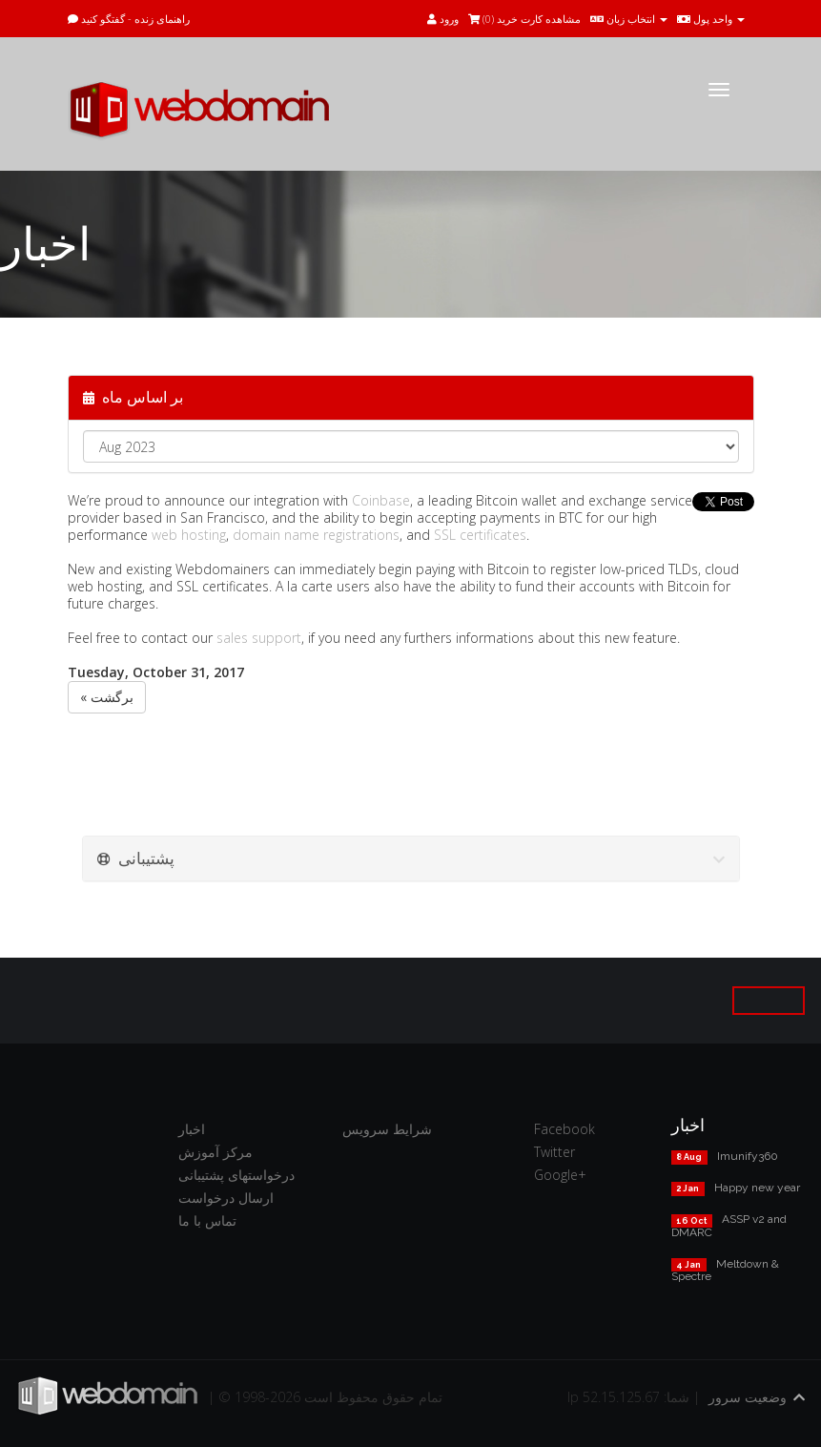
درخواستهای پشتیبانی (236, 1175)
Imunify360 (747, 1156)
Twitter (554, 1152)
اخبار (191, 1129)
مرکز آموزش (215, 1152)
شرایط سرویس (387, 1129)
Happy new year (757, 1187)
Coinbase (381, 500)
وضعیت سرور (747, 1397)
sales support (258, 638)
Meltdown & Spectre (725, 1270)
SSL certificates (480, 535)
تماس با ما (207, 1220)
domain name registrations (316, 535)
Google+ (560, 1175)
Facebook (564, 1129)
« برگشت (106, 697)
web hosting (189, 535)
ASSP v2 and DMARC (729, 1225)
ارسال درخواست (226, 1198)
